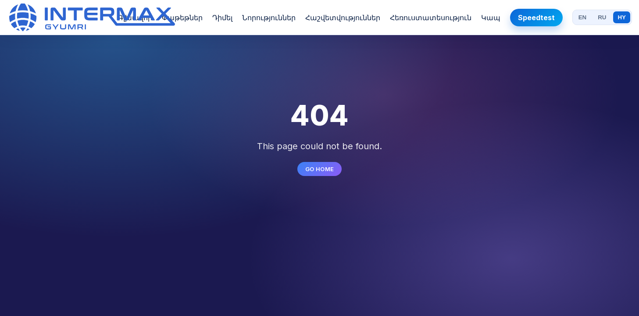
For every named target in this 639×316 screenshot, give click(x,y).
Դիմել (222, 17)
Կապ (490, 17)
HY (622, 17)
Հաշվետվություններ (342, 17)
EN (582, 17)
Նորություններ (269, 17)
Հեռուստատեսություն (430, 17)
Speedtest (536, 17)
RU (602, 17)
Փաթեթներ (182, 17)
